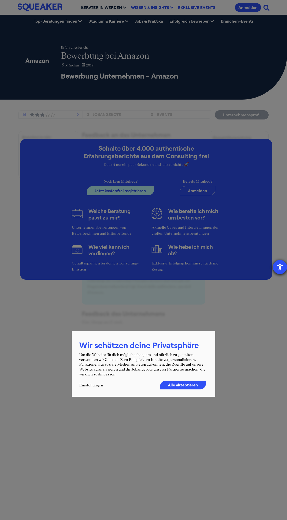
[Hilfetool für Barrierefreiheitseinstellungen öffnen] (280, 267)
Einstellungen (91, 385)
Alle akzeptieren (183, 384)
